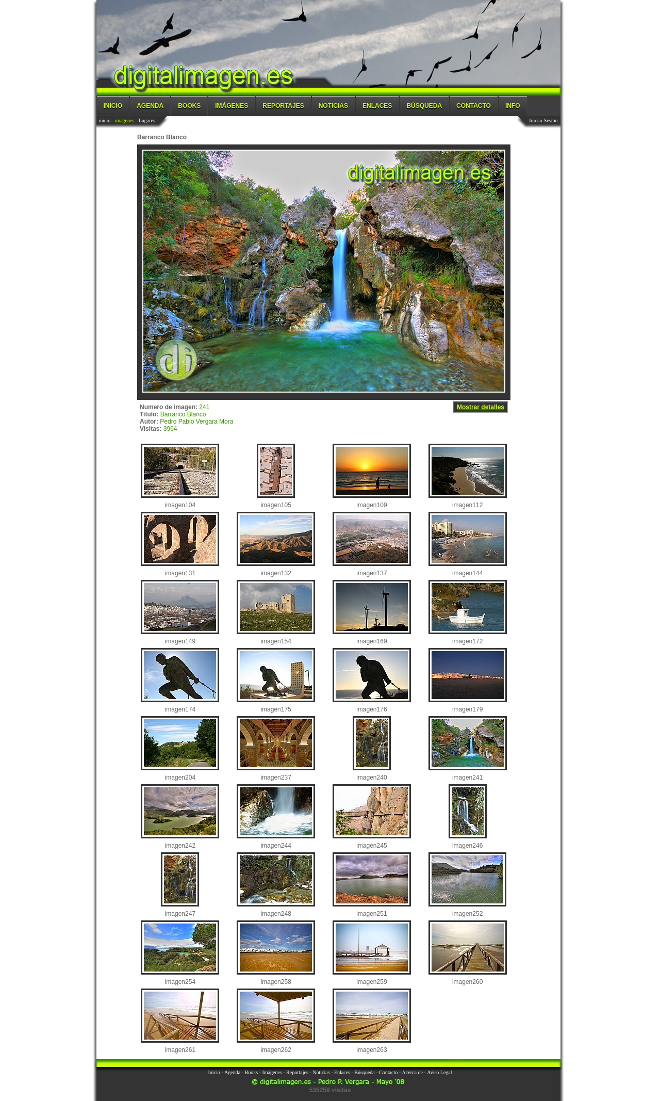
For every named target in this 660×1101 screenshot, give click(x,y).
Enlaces (377, 105)
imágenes (125, 120)
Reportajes (283, 105)
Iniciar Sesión (543, 120)
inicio (105, 120)
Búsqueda (424, 105)
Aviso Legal (439, 1072)
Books (189, 105)
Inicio (113, 105)
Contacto (473, 105)
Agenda (150, 105)
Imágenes (231, 105)
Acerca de (412, 1072)
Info (512, 105)
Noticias (333, 105)
